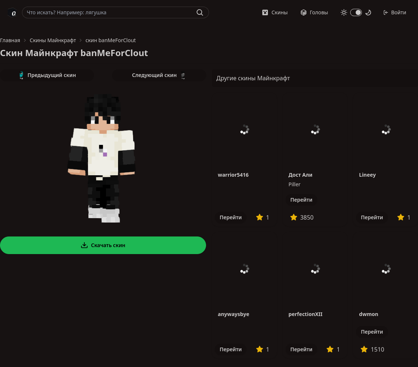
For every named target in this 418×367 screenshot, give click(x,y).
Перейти (231, 217)
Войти (394, 12)
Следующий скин (159, 75)
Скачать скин (103, 245)
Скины (274, 12)
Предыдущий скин (47, 75)
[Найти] (199, 12)
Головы (314, 12)
